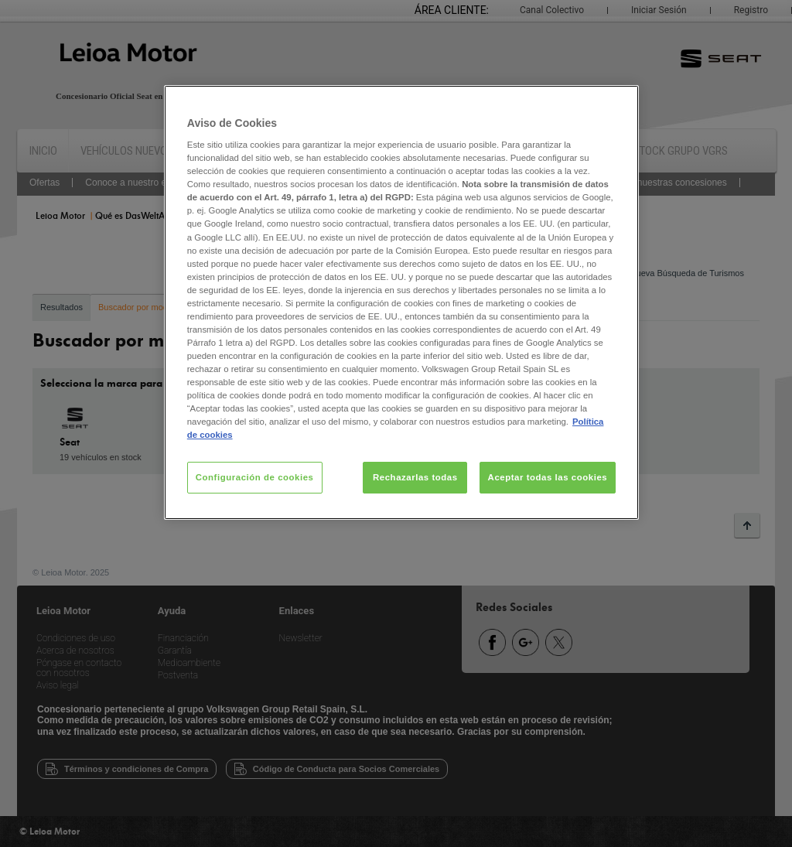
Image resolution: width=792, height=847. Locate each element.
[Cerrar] (617, 104)
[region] (401, 303)
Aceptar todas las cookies (548, 477)
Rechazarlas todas (415, 477)
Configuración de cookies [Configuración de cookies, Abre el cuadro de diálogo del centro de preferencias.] (255, 477)
